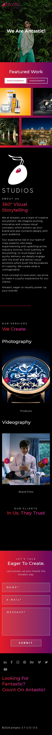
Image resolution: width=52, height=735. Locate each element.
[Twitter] (46, 662)
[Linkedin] (5, 662)
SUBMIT (26, 643)
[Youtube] (5, 669)
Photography (15, 80)
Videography (37, 80)
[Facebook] (11, 662)
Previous (7, 380)
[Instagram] (18, 662)
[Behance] (31, 662)
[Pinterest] (24, 662)
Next (45, 380)
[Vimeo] (39, 662)
